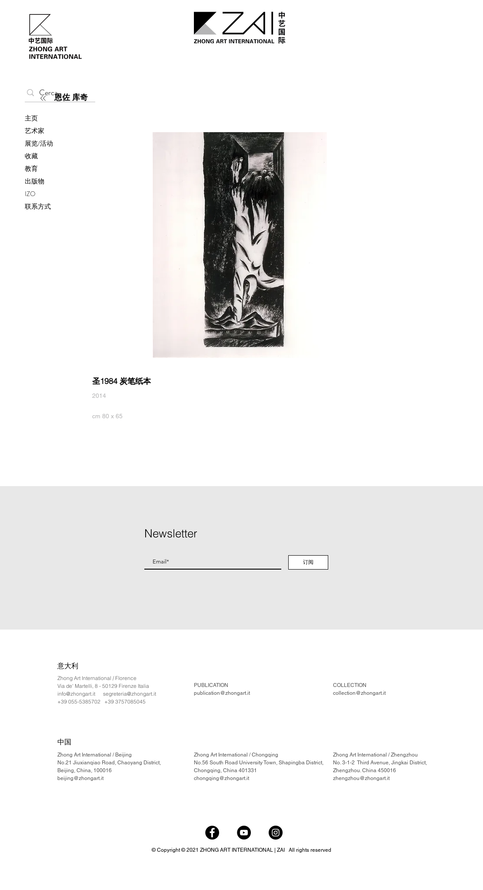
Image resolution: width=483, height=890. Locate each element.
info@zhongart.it (76, 693)
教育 (31, 168)
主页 (31, 118)
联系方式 (38, 206)
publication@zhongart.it (222, 693)
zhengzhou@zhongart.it (361, 778)
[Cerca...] (58, 93)
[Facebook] (212, 833)
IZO (30, 194)
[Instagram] (276, 833)
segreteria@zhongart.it (129, 693)
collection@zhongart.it (359, 693)
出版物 (34, 181)
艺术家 (34, 131)
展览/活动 (39, 143)
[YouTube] (244, 833)
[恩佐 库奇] (105, 97)
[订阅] (308, 562)
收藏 (31, 156)
